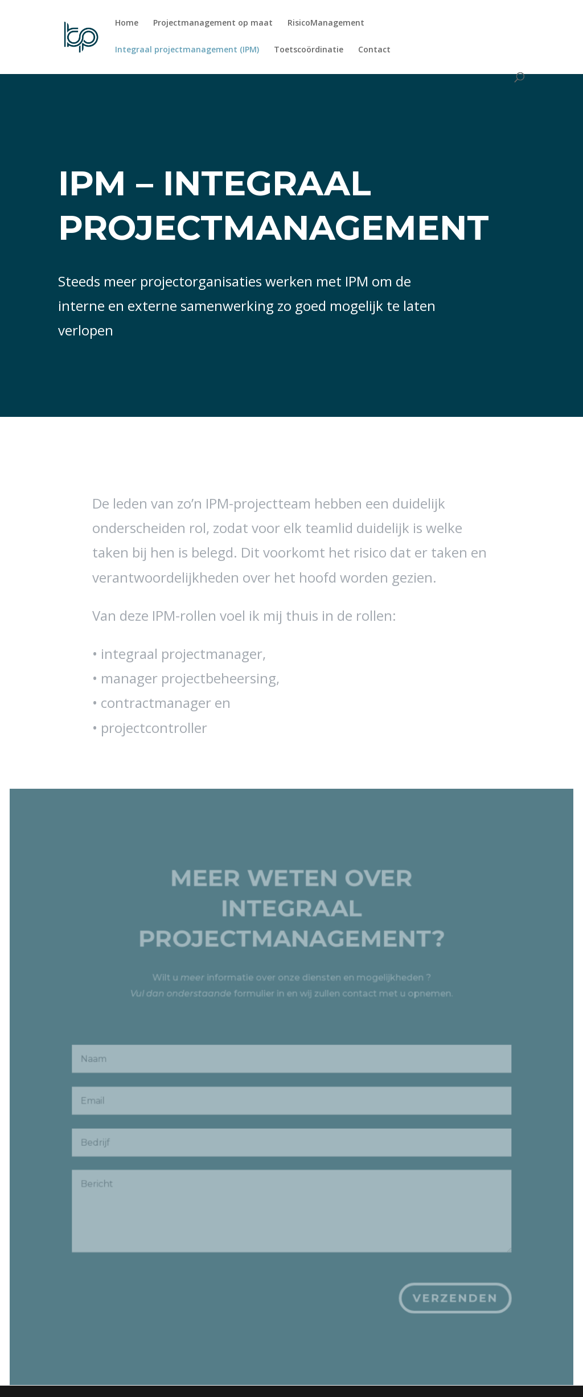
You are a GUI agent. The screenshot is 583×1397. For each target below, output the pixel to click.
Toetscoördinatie (308, 50)
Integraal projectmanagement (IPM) (187, 50)
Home (126, 23)
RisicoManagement (326, 23)
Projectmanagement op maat (213, 23)
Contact (374, 50)
